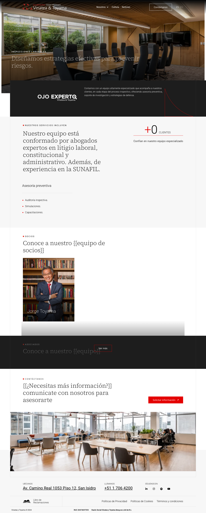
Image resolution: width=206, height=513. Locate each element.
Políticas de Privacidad (114, 501)
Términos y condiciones (170, 501)
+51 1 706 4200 (118, 488)
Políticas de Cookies (142, 501)
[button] (102, 7)
